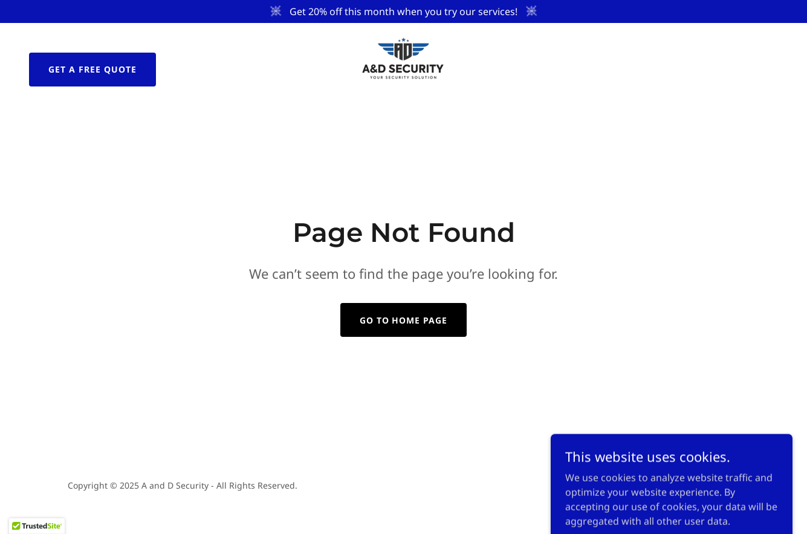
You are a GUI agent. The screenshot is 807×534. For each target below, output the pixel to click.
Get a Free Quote (92, 69)
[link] (403, 68)
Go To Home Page (404, 320)
